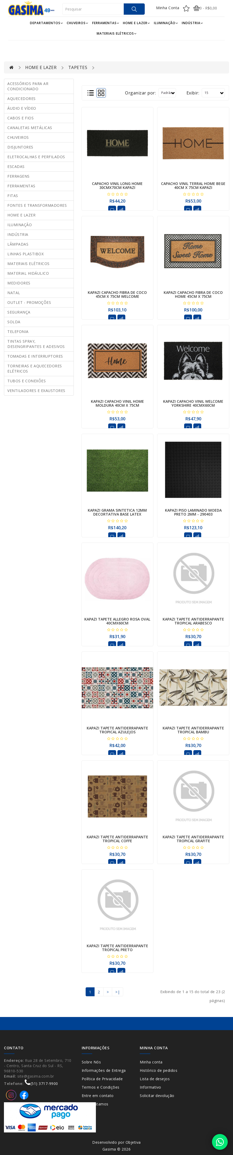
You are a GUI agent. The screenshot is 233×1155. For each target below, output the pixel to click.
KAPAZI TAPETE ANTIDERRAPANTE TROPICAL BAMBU (193, 729)
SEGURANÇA (18, 312)
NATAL (13, 292)
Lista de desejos (155, 1078)
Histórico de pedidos (158, 1070)
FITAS (12, 195)
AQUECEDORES (21, 98)
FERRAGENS (18, 176)
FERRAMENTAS (105, 23)
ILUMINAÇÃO (166, 23)
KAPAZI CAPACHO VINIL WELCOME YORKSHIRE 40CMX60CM (193, 403)
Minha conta (151, 1061)
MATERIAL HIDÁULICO (28, 273)
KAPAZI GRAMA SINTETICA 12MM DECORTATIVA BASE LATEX (117, 512)
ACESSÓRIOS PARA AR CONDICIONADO (27, 86)
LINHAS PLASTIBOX (25, 253)
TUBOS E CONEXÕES (26, 380)
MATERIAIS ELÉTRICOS (117, 33)
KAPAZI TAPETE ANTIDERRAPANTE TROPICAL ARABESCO (193, 621)
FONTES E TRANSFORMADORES (37, 205)
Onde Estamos (95, 1103)
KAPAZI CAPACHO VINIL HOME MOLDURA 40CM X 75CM (117, 403)
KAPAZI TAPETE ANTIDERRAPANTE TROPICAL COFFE (117, 838)
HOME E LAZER (136, 23)
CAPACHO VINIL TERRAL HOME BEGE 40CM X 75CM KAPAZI (193, 185)
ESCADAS (16, 166)
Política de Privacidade (102, 1078)
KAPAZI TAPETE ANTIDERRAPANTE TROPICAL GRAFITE (193, 838)
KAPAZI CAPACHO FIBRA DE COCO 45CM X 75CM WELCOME (117, 294)
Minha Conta (167, 7)
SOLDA (13, 321)
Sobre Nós (91, 1061)
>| (117, 991)
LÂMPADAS (17, 244)
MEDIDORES (18, 282)
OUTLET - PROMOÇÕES (29, 302)
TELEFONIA (18, 331)
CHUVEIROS (77, 23)
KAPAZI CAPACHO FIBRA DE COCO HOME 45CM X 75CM (193, 294)
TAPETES (77, 67)
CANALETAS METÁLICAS (29, 127)
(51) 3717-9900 (41, 1083)
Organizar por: (140, 93)
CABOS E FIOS (20, 117)
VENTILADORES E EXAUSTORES (36, 390)
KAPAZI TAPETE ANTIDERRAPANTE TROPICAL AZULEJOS (117, 729)
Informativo (150, 1087)
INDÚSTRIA (192, 23)
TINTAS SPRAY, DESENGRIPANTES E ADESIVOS (36, 344)
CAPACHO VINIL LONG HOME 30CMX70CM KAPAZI (117, 185)
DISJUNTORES (20, 147)
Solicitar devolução (157, 1095)
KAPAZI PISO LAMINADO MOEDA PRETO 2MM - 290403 (193, 512)
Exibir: (193, 93)
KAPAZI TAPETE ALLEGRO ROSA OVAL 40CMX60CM (117, 621)
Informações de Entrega (104, 1070)
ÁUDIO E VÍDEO (21, 108)
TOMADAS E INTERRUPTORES (35, 356)
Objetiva (133, 1142)
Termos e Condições (101, 1087)
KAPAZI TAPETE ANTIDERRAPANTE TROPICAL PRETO (117, 947)
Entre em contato (98, 1095)
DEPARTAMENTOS (46, 23)
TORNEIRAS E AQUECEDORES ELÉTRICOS (34, 368)
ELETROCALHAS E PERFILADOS (36, 156)
